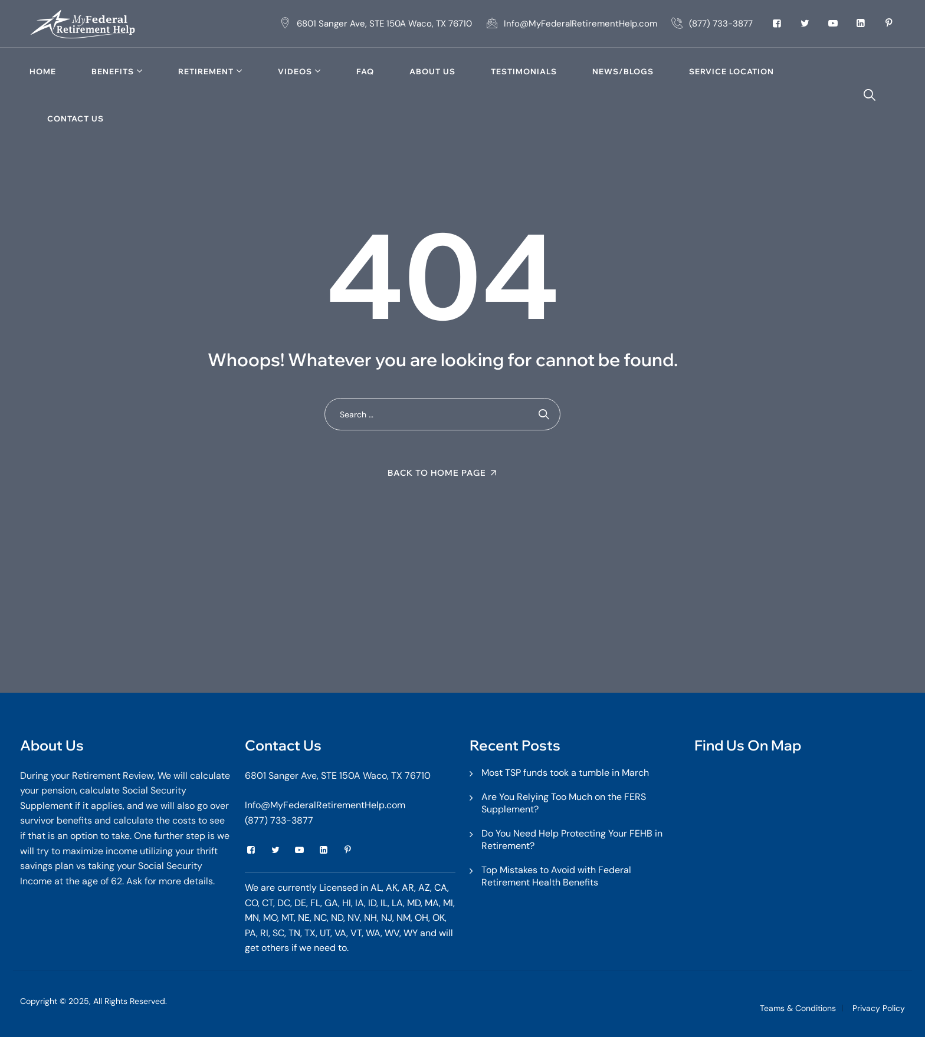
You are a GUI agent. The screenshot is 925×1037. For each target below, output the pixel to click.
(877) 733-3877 (279, 820)
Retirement (206, 71)
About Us (432, 71)
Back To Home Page (437, 473)
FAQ (365, 71)
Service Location (731, 71)
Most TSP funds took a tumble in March (565, 772)
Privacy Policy (878, 1008)
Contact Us (75, 118)
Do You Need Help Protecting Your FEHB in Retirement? (571, 839)
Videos (295, 71)
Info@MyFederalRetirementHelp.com (325, 805)
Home (42, 71)
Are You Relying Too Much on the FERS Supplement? (563, 803)
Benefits (112, 71)
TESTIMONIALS (524, 71)
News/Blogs (623, 71)
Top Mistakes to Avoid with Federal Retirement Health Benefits (556, 876)
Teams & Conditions (798, 1008)
